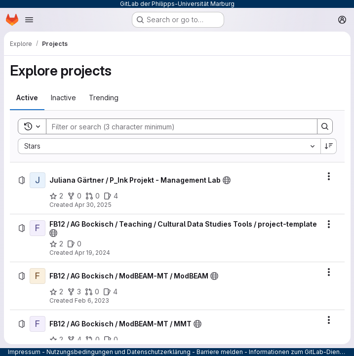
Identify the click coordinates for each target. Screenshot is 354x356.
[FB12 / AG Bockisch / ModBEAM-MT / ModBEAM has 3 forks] (74, 300)
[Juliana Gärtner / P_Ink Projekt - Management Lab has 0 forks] (74, 196)
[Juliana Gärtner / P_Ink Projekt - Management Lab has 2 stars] (56, 196)
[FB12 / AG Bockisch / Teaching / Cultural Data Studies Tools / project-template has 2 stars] (56, 252)
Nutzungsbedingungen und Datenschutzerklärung (118, 352)
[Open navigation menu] (29, 20)
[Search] (176, 126)
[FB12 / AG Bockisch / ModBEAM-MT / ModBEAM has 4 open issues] (110, 300)
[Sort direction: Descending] (328, 146)
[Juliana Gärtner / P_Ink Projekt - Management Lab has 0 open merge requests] (92, 196)
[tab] (27, 97)
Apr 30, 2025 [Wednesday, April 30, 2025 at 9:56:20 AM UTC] (93, 204)
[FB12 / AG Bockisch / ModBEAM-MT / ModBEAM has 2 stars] (56, 300)
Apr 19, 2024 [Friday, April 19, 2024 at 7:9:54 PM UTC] (92, 260)
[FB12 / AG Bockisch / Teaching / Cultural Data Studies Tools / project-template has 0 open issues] (74, 252)
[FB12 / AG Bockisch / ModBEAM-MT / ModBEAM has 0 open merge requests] (92, 300)
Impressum (24, 352)
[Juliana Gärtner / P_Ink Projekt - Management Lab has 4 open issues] (111, 196)
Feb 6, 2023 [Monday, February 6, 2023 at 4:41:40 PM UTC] (92, 308)
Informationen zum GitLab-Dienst (297, 352)
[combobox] (169, 146)
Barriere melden (220, 352)
